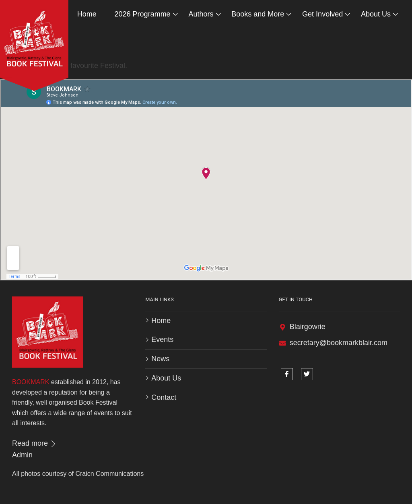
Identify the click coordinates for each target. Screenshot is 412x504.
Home (87, 14)
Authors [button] (200, 14)
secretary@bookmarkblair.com (338, 343)
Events (162, 339)
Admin (22, 455)
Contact (163, 397)
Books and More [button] (257, 14)
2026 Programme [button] (143, 14)
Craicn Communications (109, 473)
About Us (166, 378)
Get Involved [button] (322, 14)
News (160, 359)
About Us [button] (376, 14)
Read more (34, 443)
